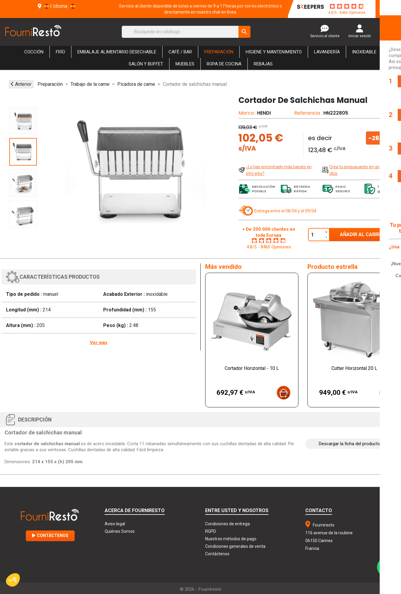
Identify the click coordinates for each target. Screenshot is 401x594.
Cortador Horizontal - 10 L (252, 368)
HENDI (264, 113)
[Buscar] (186, 32)
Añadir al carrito (363, 234)
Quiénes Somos (120, 531)
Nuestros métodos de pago (230, 538)
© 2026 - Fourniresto (200, 589)
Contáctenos (50, 535)
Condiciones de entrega (227, 523)
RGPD (210, 531)
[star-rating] (347, 6)
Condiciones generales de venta (235, 546)
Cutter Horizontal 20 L (354, 368)
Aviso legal (115, 523)
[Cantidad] (316, 235)
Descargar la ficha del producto (349, 443)
